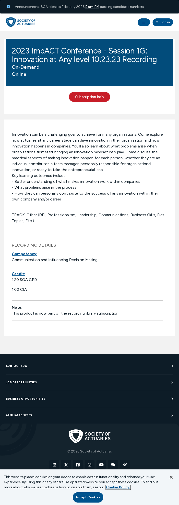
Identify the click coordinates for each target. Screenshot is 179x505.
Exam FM (92, 7)
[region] (89, 487)
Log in (163, 22)
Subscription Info (89, 97)
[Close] (171, 477)
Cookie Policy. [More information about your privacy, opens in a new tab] (118, 487)
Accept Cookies (88, 497)
